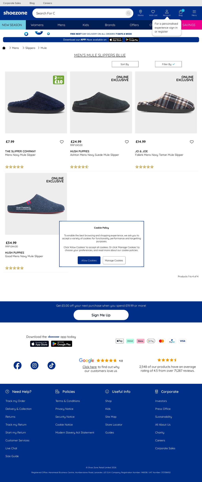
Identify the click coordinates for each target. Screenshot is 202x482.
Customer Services (17, 440)
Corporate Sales (165, 448)
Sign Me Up (101, 315)
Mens (14, 48)
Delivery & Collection (19, 409)
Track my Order (15, 401)
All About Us (163, 424)
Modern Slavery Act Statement (74, 432)
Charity (159, 432)
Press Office (163, 409)
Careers (160, 440)
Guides (109, 432)
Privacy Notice (64, 409)
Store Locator (113, 424)
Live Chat (11, 448)
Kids (108, 409)
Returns (10, 416)
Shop (108, 401)
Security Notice (65, 416)
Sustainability (163, 416)
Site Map (110, 416)
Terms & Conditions (67, 401)
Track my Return (16, 424)
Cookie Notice (64, 424)
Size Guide (12, 456)
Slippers (28, 48)
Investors (161, 401)
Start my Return (16, 432)
